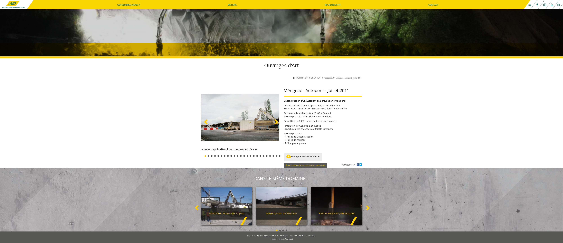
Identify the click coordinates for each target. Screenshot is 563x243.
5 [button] (218, 155)
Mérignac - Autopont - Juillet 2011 (349, 78)
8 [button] (228, 155)
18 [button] (260, 155)
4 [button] (215, 155)
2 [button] (208, 155)
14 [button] (247, 155)
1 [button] (205, 155)
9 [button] (231, 155)
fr (558, 4)
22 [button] (273, 155)
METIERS (232, 4)
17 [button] (257, 155)
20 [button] (267, 155)
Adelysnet (289, 239)
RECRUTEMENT (332, 4)
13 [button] (244, 155)
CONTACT (433, 4)
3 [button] (212, 155)
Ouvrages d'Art (328, 78)
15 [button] (251, 155)
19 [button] (263, 155)
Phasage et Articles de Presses (303, 157)
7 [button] (225, 155)
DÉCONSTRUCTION (312, 78)
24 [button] (280, 155)
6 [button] (221, 155)
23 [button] (276, 155)
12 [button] (241, 155)
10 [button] (234, 155)
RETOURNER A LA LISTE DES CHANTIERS (305, 165)
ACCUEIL (251, 235)
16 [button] (254, 155)
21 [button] (270, 155)
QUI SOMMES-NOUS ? (128, 4)
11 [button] (238, 155)
